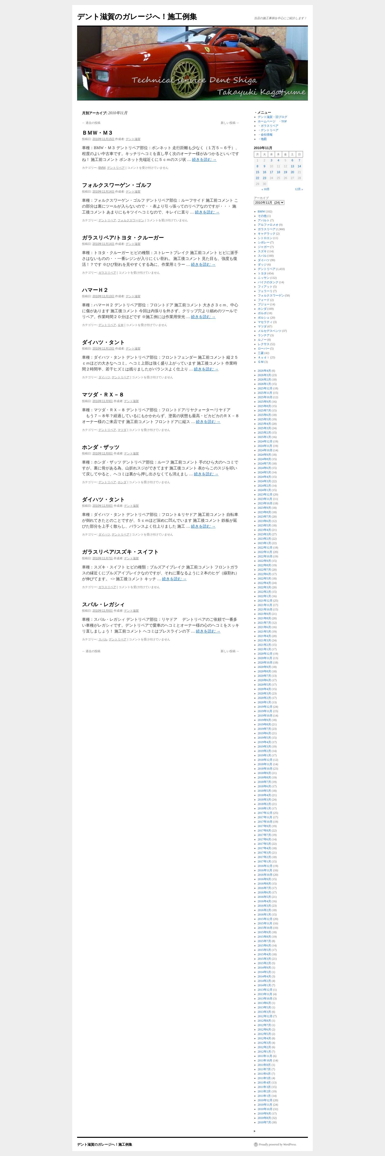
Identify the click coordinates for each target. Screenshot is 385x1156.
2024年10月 (265, 450)
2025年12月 (265, 388)
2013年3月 (264, 1012)
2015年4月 (264, 954)
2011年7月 (264, 1069)
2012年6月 (264, 1029)
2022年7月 (264, 569)
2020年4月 (264, 689)
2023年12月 (265, 494)
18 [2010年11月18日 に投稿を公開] (278, 172)
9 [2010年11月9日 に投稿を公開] (264, 166)
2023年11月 (265, 499)
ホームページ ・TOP (272, 121)
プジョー (264, 304)
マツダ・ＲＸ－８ (103, 394)
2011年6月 (264, 1073)
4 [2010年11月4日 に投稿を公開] (278, 160)
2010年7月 (264, 1122)
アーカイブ (261, 198)
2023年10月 (265, 503)
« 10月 (265, 189)
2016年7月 (264, 888)
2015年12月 (265, 919)
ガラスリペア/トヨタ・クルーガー (123, 237)
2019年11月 (265, 711)
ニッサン (264, 278)
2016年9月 (264, 879)
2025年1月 (264, 437)
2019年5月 (264, 737)
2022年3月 (264, 587)
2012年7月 (264, 1025)
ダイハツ (104, 377)
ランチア (264, 335)
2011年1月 (264, 1096)
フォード (264, 300)
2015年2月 (264, 963)
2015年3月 (264, 958)
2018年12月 (265, 759)
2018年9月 (264, 773)
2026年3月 (264, 375)
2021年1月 (264, 649)
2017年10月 (265, 821)
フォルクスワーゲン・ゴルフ (117, 185)
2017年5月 (264, 844)
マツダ (122, 430)
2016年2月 (264, 910)
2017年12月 (265, 813)
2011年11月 (265, 1056)
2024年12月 (265, 441)
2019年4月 (264, 742)
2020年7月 (264, 675)
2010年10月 (265, 1109)
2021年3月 (264, 640)
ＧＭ (121, 325)
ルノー (262, 339)
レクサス (264, 344)
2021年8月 (264, 618)
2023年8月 (264, 512)
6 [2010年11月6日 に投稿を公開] (292, 160)
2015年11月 (265, 923)
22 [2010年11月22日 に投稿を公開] (257, 178)
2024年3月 (264, 481)
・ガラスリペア (268, 125)
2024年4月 (264, 477)
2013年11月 (265, 994)
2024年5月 (264, 472)
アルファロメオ (268, 224)
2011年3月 (264, 1087)
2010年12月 (265, 1100)
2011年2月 (264, 1091)
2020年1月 (264, 702)
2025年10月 (265, 397)
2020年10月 (265, 662)
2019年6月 (264, 733)
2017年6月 (264, 839)
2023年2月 (264, 538)
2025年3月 (264, 428)
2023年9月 (264, 507)
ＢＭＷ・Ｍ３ (97, 133)
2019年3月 (264, 746)
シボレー (264, 242)
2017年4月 (264, 848)
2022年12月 (265, 547)
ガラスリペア (107, 272)
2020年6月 (264, 680)
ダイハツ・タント (103, 342)
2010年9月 (264, 1113)
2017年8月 (264, 830)
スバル (102, 639)
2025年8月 (264, 406)
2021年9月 (264, 614)
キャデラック (266, 233)
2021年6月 (264, 627)
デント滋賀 (133, 139)
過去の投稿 (91, 123)
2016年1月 (264, 914)
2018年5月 (264, 790)
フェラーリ (265, 291)
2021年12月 (265, 600)
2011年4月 (264, 1082)
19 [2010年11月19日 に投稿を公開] (285, 172)
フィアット (265, 286)
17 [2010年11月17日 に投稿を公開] (271, 172)
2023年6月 (264, 521)
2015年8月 (264, 936)
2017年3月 (264, 852)
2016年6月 (264, 892)
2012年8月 (264, 1020)
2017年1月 (264, 861)
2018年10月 (265, 768)
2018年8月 (264, 777)
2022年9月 (264, 561)
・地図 (262, 139)
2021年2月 (264, 645)
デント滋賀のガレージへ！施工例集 (137, 17)
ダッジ (262, 264)
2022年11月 (265, 552)
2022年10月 (265, 556)
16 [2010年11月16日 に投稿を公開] (264, 172)
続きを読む (204, 159)
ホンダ (122, 482)
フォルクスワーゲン (131, 220)
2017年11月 (265, 817)
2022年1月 (264, 596)
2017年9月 (264, 826)
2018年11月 (265, 764)
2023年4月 (264, 530)
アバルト (264, 220)
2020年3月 (264, 693)
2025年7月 (264, 410)
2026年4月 (264, 370)
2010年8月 (264, 1118)
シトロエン (265, 238)
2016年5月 (264, 897)
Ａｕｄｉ (264, 357)
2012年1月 (264, 1051)
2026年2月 (264, 379)
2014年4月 (264, 976)
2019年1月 (264, 755)
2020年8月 (264, 671)
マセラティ (265, 322)
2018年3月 (264, 799)
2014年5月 (264, 972)
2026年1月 (264, 384)
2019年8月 (264, 724)
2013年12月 (265, 989)
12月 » (299, 189)
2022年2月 (264, 591)
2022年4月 (264, 583)
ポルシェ (264, 317)
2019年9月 (264, 720)
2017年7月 (264, 835)
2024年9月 (264, 454)
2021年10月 (265, 609)
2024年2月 (264, 485)
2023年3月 (264, 534)
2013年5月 (264, 1007)
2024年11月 (265, 446)
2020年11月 (265, 658)
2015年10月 (265, 928)
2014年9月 (264, 967)
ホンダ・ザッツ (101, 447)
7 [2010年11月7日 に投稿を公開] (299, 160)
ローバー (264, 348)
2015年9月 (264, 932)
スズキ (262, 251)
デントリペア (116, 167)
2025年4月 (264, 423)
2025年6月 (264, 415)
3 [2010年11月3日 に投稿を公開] (271, 160)
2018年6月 (264, 786)
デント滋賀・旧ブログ (272, 117)
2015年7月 (264, 941)
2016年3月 (264, 905)
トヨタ (262, 273)
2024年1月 (264, 490)
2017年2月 (264, 857)
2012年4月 (264, 1038)
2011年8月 (264, 1065)
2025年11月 (265, 393)
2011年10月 (265, 1060)
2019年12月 (265, 706)
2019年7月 (264, 729)
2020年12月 (265, 653)
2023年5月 (264, 525)
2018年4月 (264, 795)
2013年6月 (264, 1003)
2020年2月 (264, 698)
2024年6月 (264, 468)
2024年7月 (264, 463)
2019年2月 (264, 751)
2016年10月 (265, 874)
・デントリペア (268, 130)
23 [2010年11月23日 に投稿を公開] (264, 178)
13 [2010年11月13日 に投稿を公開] (292, 166)
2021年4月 (264, 636)
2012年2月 (264, 1047)
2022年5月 (264, 578)
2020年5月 (264, 684)
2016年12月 (265, 866)
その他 (262, 216)
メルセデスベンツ (269, 331)
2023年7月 (264, 516)
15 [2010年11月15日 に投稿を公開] (257, 172)
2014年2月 (264, 981)
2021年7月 (264, 622)
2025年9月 (264, 401)
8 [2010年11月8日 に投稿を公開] (257, 166)
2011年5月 (264, 1078)
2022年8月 (264, 565)
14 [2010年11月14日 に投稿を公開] (299, 166)
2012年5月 (264, 1034)
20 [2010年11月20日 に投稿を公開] (292, 172)
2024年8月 (264, 459)
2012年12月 (265, 1016)
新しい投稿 (230, 123)
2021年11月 (265, 605)
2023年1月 (264, 543)
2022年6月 (264, 574)
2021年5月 (264, 631)
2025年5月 (264, 419)
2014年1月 (264, 985)
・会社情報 (265, 134)
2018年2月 (264, 804)
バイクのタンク (268, 282)
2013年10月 (265, 998)
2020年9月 (264, 667)
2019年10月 (265, 715)
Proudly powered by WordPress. (278, 1144)
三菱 (261, 353)
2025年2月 (264, 432)
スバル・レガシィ (103, 604)
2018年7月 (264, 782)
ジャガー (264, 247)
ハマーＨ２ (95, 290)
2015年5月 (264, 950)
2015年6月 (264, 945)
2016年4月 (264, 901)
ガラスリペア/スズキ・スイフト (120, 552)
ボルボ (262, 313)
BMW (102, 167)
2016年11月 (265, 870)
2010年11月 (265, 1104)
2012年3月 (264, 1042)
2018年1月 (264, 808)
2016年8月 (264, 883)
